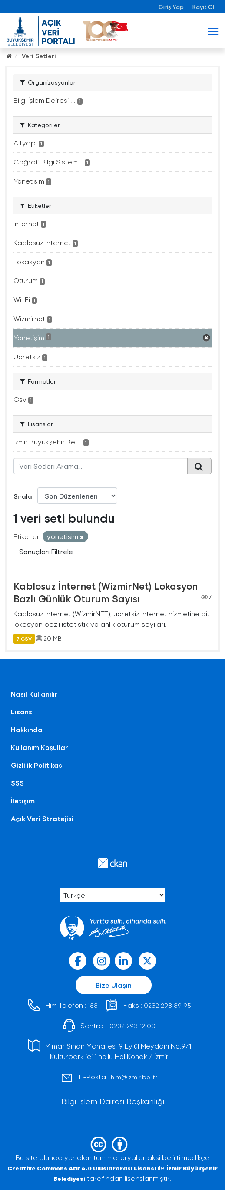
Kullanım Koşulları (40, 747)
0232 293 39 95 (167, 1005)
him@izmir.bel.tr (134, 1077)
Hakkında (27, 729)
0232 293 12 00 (132, 1026)
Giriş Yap (171, 6)
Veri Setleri (39, 56)
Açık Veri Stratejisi (42, 818)
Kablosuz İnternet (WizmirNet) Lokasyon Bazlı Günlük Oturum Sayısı (105, 592)
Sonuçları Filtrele (46, 551)
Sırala (22, 496)
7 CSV (24, 638)
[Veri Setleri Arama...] (100, 466)
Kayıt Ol (203, 6)
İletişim (23, 800)
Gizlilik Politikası (37, 764)
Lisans (21, 711)
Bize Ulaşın (114, 984)
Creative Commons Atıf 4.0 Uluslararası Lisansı (81, 1168)
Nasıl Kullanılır (34, 693)
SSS (17, 782)
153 (93, 1005)
